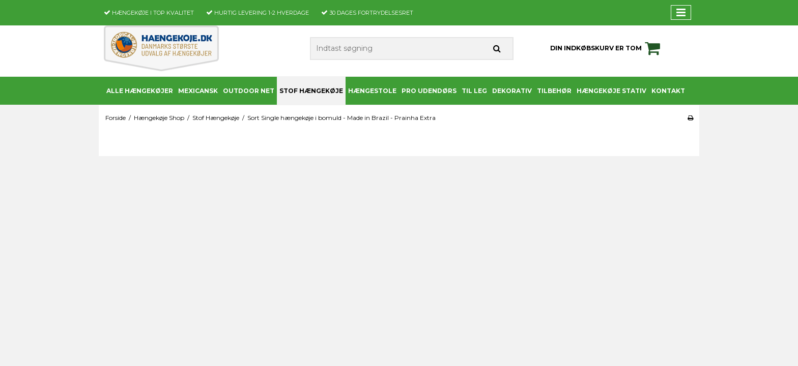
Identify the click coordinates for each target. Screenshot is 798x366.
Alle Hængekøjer (139, 91)
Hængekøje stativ (611, 91)
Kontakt (668, 91)
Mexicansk (198, 91)
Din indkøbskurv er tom (606, 48)
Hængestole (372, 91)
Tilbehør (554, 91)
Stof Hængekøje (311, 91)
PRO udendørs (429, 91)
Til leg (474, 91)
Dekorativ (512, 91)
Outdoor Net (248, 91)
